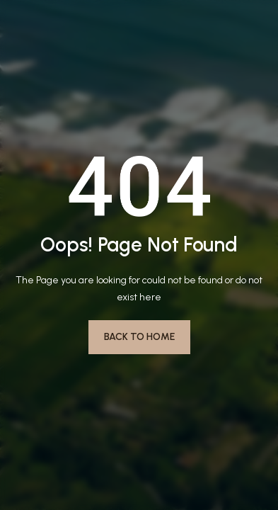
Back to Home (139, 337)
